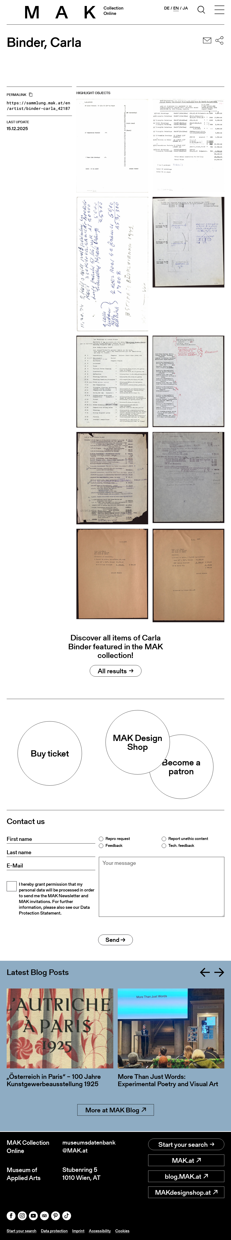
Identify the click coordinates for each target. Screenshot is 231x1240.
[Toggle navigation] (219, 10)
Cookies (122, 1231)
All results (115, 670)
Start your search (186, 1144)
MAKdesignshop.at (186, 1192)
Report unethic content (188, 839)
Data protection (54, 1231)
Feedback (114, 846)
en (176, 8)
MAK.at (186, 1160)
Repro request (118, 839)
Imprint (78, 1231)
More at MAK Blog (115, 1110)
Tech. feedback (181, 846)
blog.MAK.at (186, 1176)
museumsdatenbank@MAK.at (88, 1147)
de (166, 8)
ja (185, 8)
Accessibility (100, 1231)
